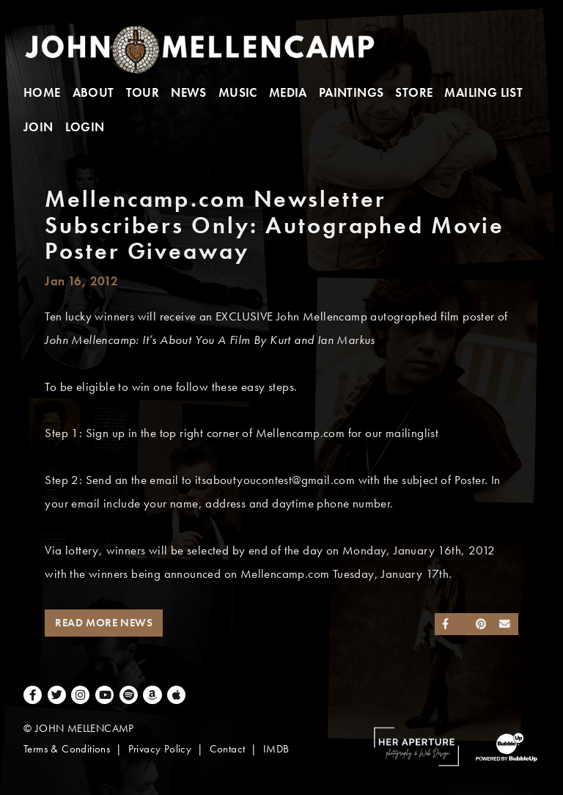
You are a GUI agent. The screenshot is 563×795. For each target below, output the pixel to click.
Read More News (103, 622)
